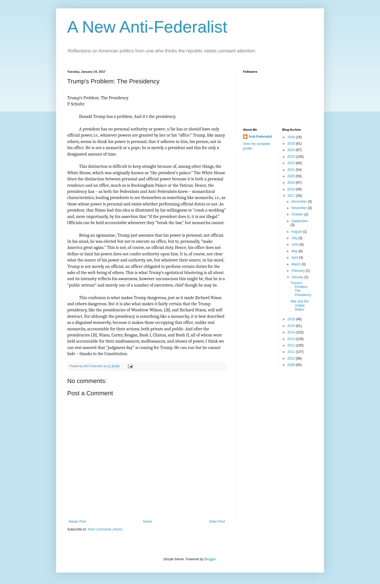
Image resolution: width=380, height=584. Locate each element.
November (299, 208)
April (295, 258)
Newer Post (77, 522)
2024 (291, 150)
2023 (291, 157)
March (296, 264)
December (299, 201)
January (297, 277)
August (297, 232)
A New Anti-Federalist (147, 27)
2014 (291, 332)
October (297, 214)
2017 (291, 196)
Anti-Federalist (260, 137)
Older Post (217, 522)
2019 (291, 183)
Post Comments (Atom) (105, 529)
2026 (291, 137)
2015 (291, 326)
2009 (291, 365)
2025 (291, 144)
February (298, 271)
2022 (291, 163)
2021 (291, 170)
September (299, 221)
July (294, 238)
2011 (291, 352)
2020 (291, 176)
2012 (291, 345)
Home (147, 522)
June (295, 244)
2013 (291, 339)
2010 (291, 358)
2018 (291, 189)
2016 (291, 319)
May (295, 251)
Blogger (210, 559)
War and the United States (299, 305)
